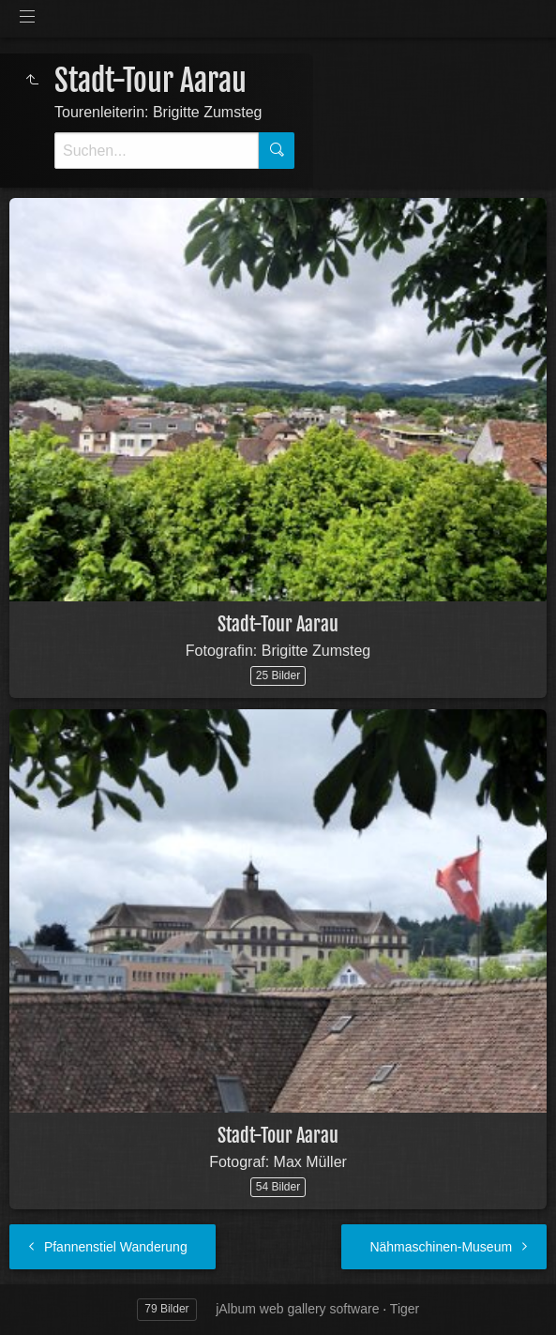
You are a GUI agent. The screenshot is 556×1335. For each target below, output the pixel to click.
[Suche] (156, 150)
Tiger (404, 1308)
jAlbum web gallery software (297, 1308)
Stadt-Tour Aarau (278, 624)
